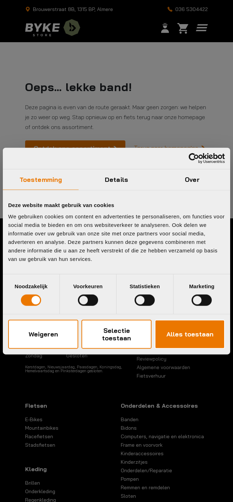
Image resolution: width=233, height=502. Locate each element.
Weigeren (43, 334)
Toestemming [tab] (40, 179)
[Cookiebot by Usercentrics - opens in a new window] (194, 158)
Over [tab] (192, 179)
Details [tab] (116, 179)
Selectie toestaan (116, 334)
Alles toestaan (190, 334)
